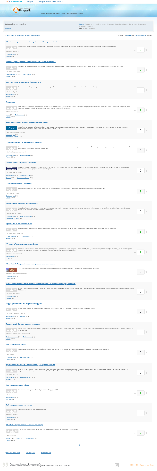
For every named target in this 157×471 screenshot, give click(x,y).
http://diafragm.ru (11, 435)
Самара (103, 24)
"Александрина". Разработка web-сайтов (21, 163)
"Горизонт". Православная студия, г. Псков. (22, 244)
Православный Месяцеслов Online (19, 224)
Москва (87, 24)
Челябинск (90, 26)
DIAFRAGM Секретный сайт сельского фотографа (24, 425)
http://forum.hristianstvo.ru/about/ (15, 313)
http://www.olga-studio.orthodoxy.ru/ (16, 273)
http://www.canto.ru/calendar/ (14, 233)
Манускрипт (10, 102)
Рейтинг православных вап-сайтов (19, 405)
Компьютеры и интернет (22, 35)
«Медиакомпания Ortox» (146, 465)
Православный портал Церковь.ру (23, 464)
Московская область (12, 136)
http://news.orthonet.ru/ (13, 293)
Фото (18, 438)
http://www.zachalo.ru (12, 395)
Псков (8, 258)
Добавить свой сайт (12, 453)
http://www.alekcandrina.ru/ (14, 172)
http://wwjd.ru (10, 354)
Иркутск (125, 24)
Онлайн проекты (11, 236)
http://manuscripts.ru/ (12, 111)
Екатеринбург (133, 24)
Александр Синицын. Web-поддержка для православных (27, 122)
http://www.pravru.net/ (12, 193)
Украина (85, 28)
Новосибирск (119, 24)
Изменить (8, 28)
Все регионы (46, 453)
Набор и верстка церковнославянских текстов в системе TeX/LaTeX (31, 62)
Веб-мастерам (35, 35)
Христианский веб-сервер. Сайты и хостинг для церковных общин (30, 365)
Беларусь (92, 28)
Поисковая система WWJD (15, 344)
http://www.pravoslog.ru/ (13, 414)
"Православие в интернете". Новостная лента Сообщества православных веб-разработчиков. (40, 284)
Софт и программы (12, 74)
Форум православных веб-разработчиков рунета (24, 304)
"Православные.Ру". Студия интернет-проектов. (24, 142)
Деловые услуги (25, 155)
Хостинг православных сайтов (17, 385)
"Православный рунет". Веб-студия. (19, 183)
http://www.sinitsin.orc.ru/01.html (15, 132)
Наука (8, 115)
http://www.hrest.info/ (12, 374)
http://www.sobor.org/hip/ (13, 71)
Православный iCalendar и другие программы (23, 324)
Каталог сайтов (9, 35)
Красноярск (110, 24)
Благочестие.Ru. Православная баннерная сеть (23, 82)
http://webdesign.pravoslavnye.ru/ (16, 152)
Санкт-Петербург (95, 24)
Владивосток (142, 24)
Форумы (22, 316)
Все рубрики (30, 453)
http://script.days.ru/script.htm (14, 213)
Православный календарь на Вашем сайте (22, 203)
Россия (81, 24)
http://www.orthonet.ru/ (12, 51)
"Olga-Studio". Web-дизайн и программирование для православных (31, 264)
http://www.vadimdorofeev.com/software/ (18, 333)
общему (129, 35)
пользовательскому (140, 35)
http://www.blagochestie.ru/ (14, 92)
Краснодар (82, 26)
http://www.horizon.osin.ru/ (14, 254)
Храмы (8, 438)
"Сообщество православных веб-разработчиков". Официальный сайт (32, 42)
